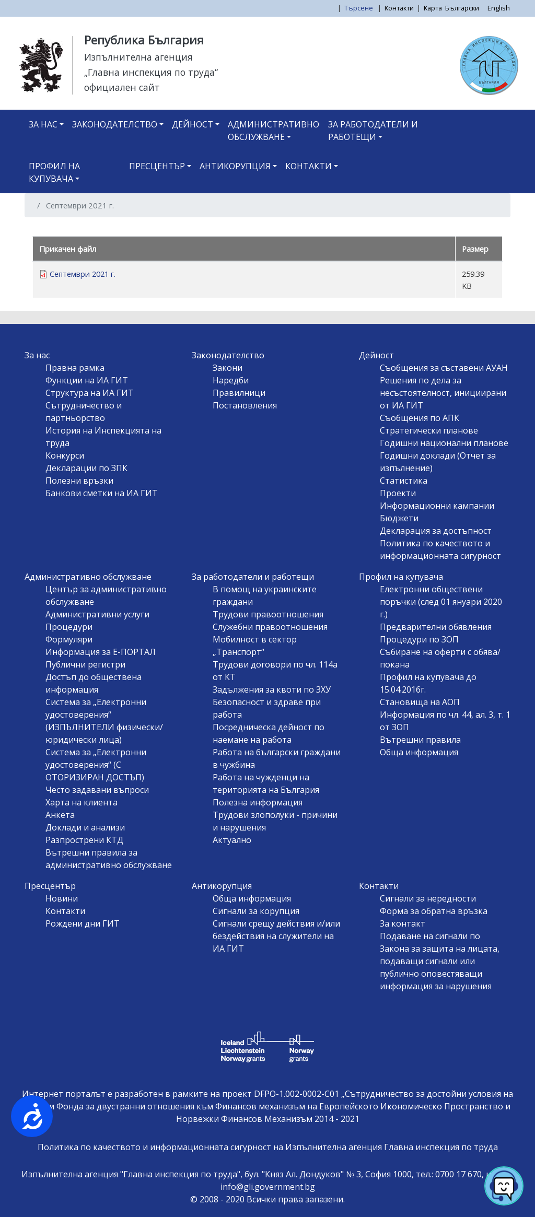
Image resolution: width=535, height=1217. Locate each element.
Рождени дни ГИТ (82, 923)
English (498, 8)
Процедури (68, 627)
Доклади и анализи (85, 827)
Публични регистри (85, 664)
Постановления (245, 405)
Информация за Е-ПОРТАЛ (100, 652)
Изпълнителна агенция (138, 57)
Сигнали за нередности (428, 898)
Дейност (192, 124)
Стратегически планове (429, 430)
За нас (43, 124)
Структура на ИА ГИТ (89, 393)
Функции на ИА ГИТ (86, 380)
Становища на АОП (420, 702)
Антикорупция (235, 166)
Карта (433, 8)
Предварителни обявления (436, 627)
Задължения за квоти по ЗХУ (272, 689)
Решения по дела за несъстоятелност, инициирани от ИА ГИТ (443, 393)
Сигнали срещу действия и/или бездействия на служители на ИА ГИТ (276, 936)
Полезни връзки (79, 480)
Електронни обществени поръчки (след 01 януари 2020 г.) (441, 601)
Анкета (60, 815)
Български (462, 8)
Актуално (232, 840)
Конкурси (64, 455)
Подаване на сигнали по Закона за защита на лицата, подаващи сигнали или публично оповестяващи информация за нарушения (439, 961)
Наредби (231, 380)
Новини (61, 898)
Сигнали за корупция (256, 911)
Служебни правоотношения (270, 627)
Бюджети (399, 518)
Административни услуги (97, 614)
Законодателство (114, 124)
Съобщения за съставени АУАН (444, 367)
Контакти (399, 8)
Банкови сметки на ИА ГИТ (101, 493)
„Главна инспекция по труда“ (151, 72)
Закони (227, 367)
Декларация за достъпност (436, 530)
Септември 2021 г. (82, 273)
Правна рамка (74, 367)
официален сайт (122, 87)
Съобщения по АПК (419, 418)
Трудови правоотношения (268, 614)
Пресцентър (157, 166)
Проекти (398, 493)
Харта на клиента (81, 802)
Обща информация (419, 752)
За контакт (402, 923)
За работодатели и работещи (373, 131)
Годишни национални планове (444, 443)
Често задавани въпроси (97, 789)
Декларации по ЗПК (86, 468)
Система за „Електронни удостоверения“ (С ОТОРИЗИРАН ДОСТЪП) (95, 764)
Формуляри (68, 639)
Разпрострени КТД (84, 840)
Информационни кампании (437, 505)
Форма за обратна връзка (433, 911)
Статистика (403, 480)
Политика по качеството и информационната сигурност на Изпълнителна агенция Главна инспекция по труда (268, 1147)
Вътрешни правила (420, 739)
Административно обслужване (273, 131)
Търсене (359, 8)
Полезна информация (258, 802)
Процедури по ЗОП (419, 639)
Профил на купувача (54, 172)
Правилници (239, 393)
